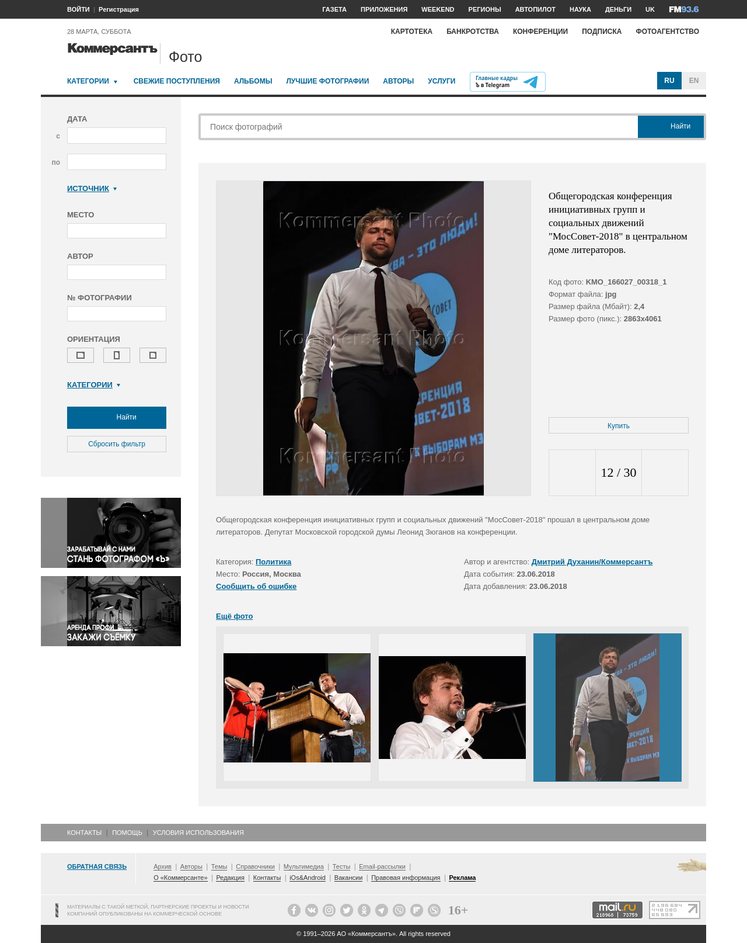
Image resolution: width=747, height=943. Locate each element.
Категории (88, 81)
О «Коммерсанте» (180, 877)
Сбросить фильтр (116, 444)
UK (650, 9)
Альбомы (253, 81)
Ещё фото (234, 616)
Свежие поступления (177, 81)
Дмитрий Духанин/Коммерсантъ (592, 561)
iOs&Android (307, 877)
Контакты (84, 832)
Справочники (255, 866)
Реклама (462, 877)
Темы (219, 866)
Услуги (441, 81)
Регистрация (119, 9)
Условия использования (198, 832)
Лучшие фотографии (327, 81)
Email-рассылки (382, 866)
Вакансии (348, 877)
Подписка (602, 31)
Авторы (398, 81)
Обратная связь (97, 866)
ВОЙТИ (78, 9)
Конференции (540, 31)
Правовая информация (405, 877)
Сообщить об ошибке (256, 586)
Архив (162, 866)
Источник (92, 188)
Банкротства (472, 31)
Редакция (230, 877)
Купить (619, 426)
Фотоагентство (667, 31)
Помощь (127, 832)
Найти (117, 418)
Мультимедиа (304, 866)
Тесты (342, 866)
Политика (273, 561)
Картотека (412, 31)
